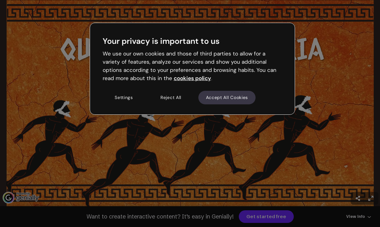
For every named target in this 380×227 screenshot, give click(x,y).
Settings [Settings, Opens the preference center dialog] (124, 97)
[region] (192, 69)
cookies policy (192, 78)
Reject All (170, 97)
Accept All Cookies (227, 97)
